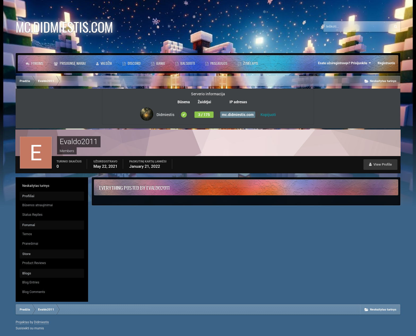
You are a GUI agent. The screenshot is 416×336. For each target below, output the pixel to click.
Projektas (22, 322)
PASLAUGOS (218, 63)
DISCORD (134, 63)
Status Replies (32, 215)
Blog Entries (30, 282)
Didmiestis (41, 322)
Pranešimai (30, 243)
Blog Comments (33, 292)
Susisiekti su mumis (30, 328)
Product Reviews (34, 263)
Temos (27, 234)
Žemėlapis (250, 63)
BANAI (160, 63)
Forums (37, 63)
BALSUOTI (187, 63)
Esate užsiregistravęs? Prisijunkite (344, 63)
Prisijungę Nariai (72, 63)
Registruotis (386, 63)
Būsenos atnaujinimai (37, 205)
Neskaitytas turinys (35, 186)
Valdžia (106, 63)
